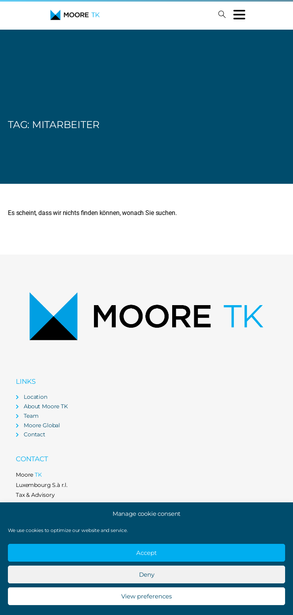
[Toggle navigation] (239, 14)
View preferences (146, 596)
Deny (146, 574)
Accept (146, 553)
